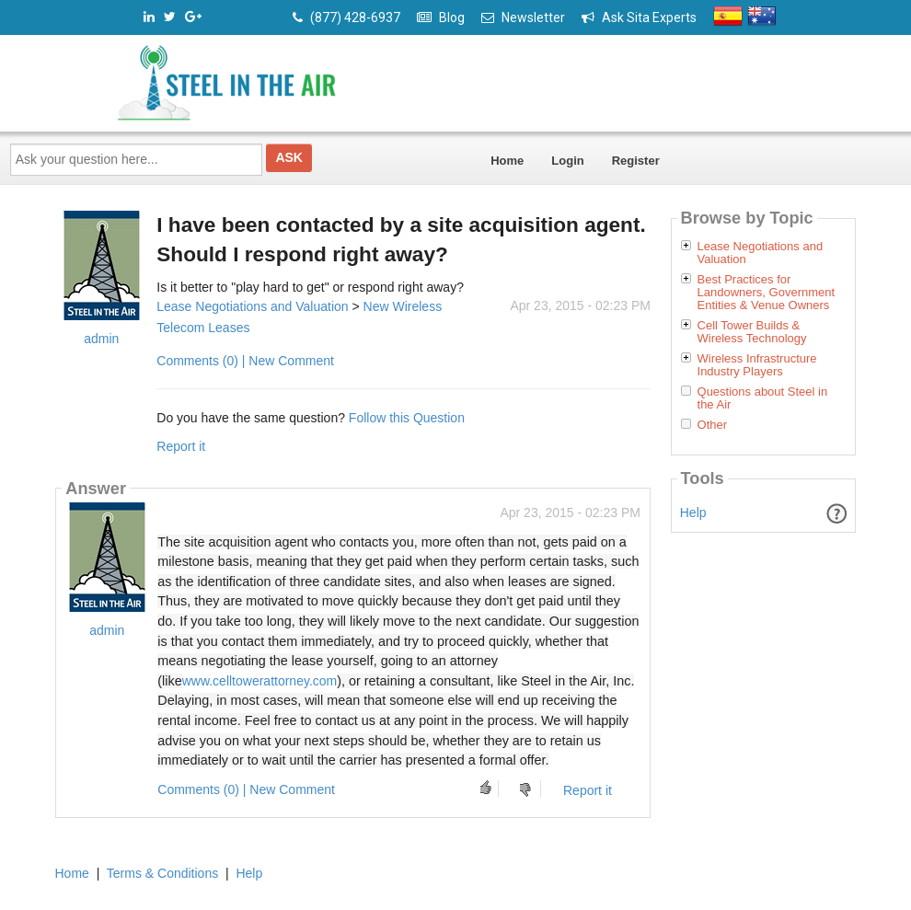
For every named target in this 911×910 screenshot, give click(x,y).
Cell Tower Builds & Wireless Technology (752, 332)
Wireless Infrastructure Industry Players (757, 365)
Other (713, 425)
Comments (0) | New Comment (245, 360)
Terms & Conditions (162, 873)
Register (636, 160)
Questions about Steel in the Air (763, 398)
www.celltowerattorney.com (260, 681)
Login (567, 160)
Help (693, 512)
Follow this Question (407, 417)
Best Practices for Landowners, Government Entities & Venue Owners (767, 292)
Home (507, 160)
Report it (180, 446)
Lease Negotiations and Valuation (252, 306)
